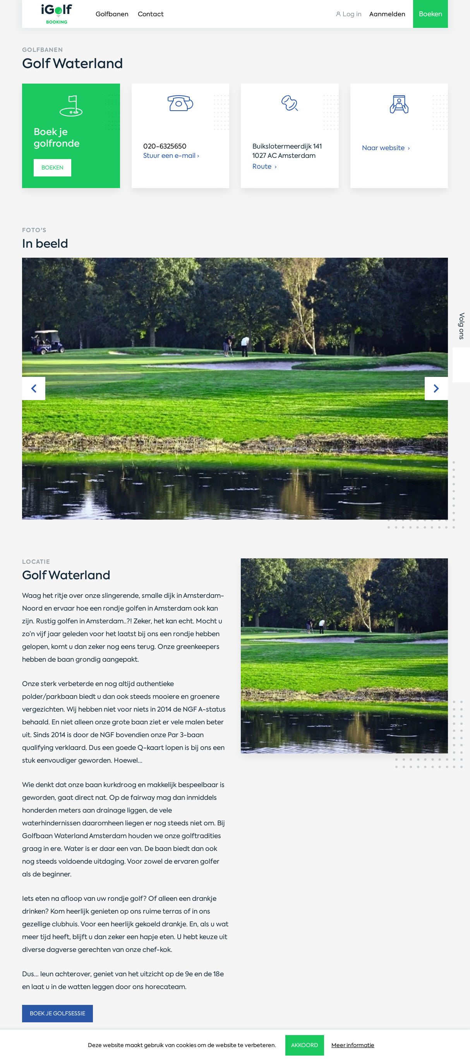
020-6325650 (165, 146)
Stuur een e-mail (169, 155)
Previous (33, 388)
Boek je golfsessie (57, 1013)
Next (436, 388)
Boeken (52, 167)
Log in (352, 14)
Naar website (384, 148)
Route (262, 166)
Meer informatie (352, 1045)
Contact (151, 14)
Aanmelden (387, 14)
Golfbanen (112, 14)
